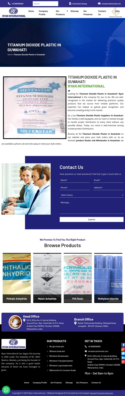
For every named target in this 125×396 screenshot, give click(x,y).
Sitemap (74, 11)
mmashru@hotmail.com (109, 4)
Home (31, 11)
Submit (91, 219)
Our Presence (82, 382)
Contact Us (96, 382)
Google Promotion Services (101, 393)
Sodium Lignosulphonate (60, 365)
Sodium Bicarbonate (58, 356)
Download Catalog (78, 4)
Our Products (56, 382)
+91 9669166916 (15, 4)
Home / (10, 54)
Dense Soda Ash (57, 351)
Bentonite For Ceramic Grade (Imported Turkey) (62, 371)
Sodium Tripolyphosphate (61, 361)
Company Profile (40, 382)
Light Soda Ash (56, 346)
